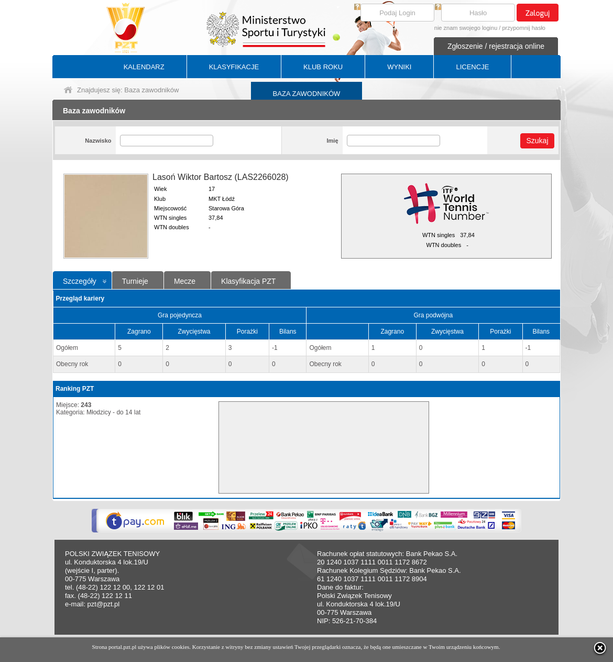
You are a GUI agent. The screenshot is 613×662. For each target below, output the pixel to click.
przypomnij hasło (523, 28)
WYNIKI (399, 67)
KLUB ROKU (323, 67)
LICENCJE (472, 67)
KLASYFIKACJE (234, 67)
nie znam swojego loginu (465, 28)
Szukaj (537, 140)
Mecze (184, 281)
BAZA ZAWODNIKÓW (307, 94)
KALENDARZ (144, 67)
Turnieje (135, 281)
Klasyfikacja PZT (248, 281)
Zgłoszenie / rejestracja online (495, 46)
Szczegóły (79, 281)
